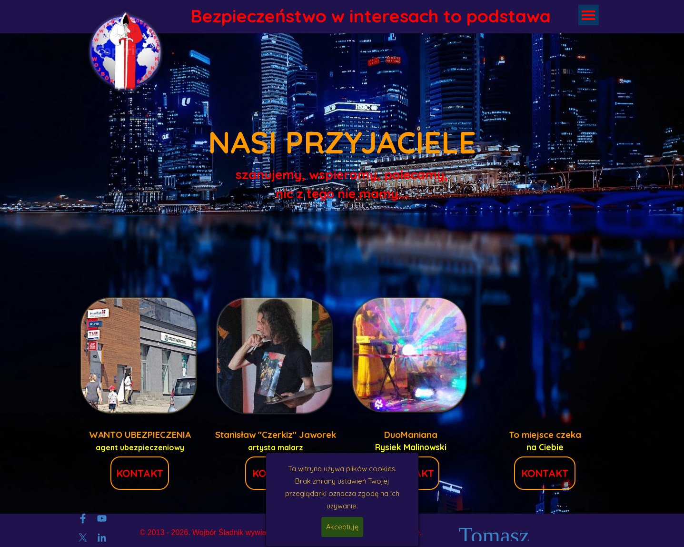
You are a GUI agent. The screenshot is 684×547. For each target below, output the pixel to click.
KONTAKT (139, 473)
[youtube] (101, 518)
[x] (82, 537)
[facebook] (82, 518)
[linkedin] (101, 537)
